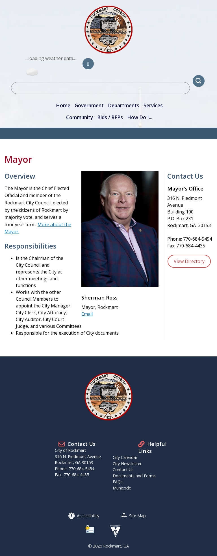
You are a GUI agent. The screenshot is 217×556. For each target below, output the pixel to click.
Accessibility (88, 515)
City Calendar (125, 457)
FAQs (118, 481)
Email (87, 314)
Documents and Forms (134, 475)
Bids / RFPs (110, 117)
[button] (199, 81)
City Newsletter (127, 463)
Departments (123, 105)
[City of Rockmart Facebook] (88, 63)
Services (153, 105)
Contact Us (123, 469)
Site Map (137, 515)
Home (63, 105)
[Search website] (100, 88)
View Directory (189, 261)
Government (89, 105)
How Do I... (139, 117)
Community (79, 117)
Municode (122, 488)
